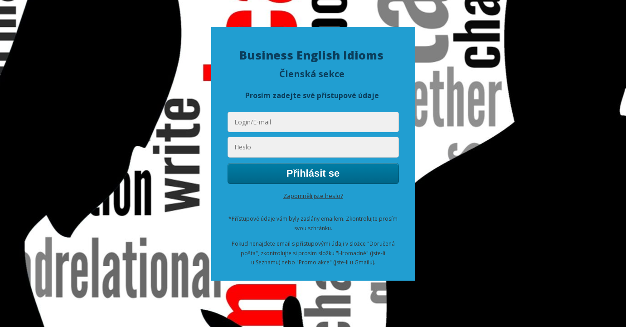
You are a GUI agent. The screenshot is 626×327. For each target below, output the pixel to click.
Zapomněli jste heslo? (313, 196)
